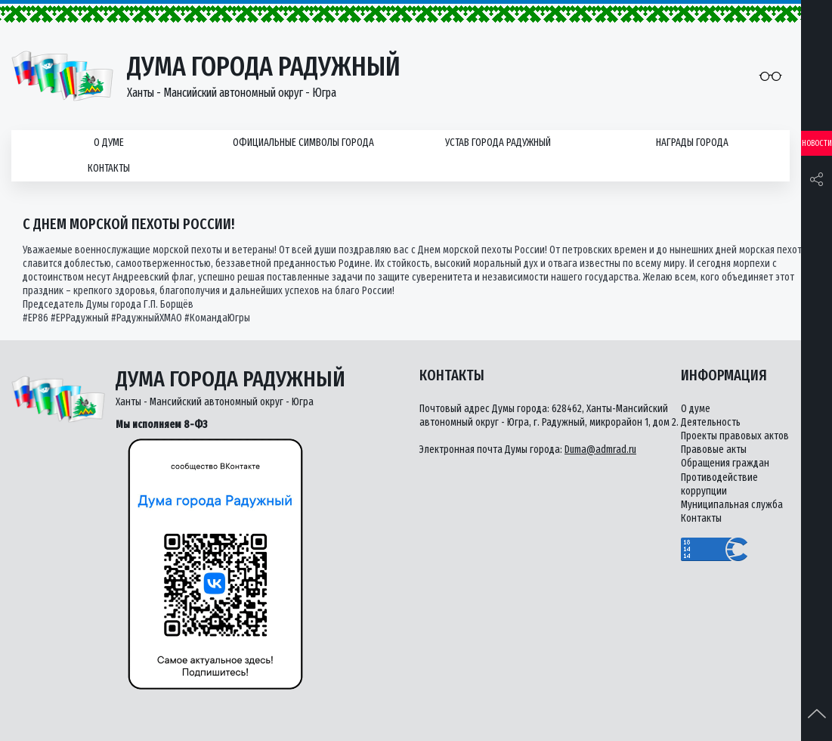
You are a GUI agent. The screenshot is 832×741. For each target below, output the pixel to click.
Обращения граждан (725, 463)
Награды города (692, 142)
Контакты (109, 168)
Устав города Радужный (498, 142)
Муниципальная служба (732, 504)
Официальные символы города (303, 142)
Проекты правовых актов (735, 435)
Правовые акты (714, 449)
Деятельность (711, 422)
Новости (817, 143)
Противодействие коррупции (719, 484)
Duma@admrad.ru (600, 449)
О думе (109, 142)
